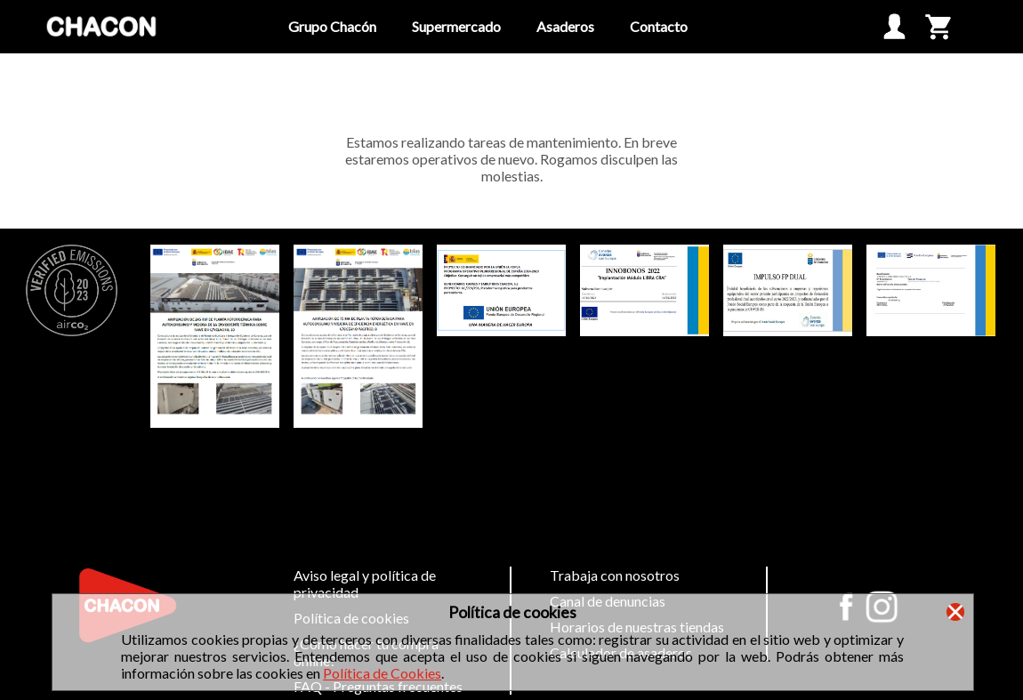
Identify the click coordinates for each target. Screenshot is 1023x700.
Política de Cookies (382, 672)
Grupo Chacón (332, 26)
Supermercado (456, 26)
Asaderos (565, 26)
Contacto (659, 26)
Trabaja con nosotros (615, 575)
